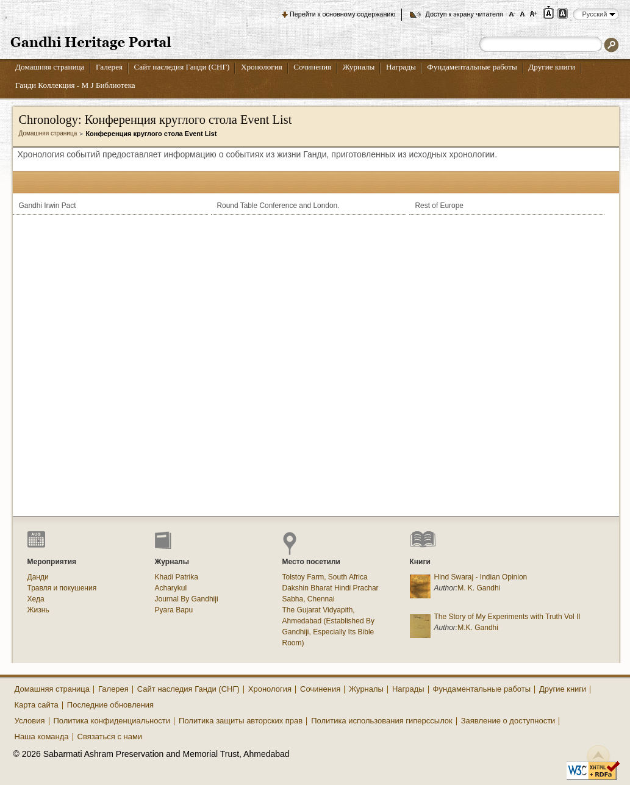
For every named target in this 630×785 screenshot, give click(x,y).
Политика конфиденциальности (112, 720)
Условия (30, 720)
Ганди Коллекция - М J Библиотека (75, 85)
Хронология (261, 66)
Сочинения (312, 66)
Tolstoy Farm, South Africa (325, 577)
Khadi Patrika (176, 577)
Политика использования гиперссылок (382, 720)
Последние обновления (110, 704)
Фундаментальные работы (472, 66)
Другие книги (551, 66)
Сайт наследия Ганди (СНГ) (182, 66)
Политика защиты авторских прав (240, 720)
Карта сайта (37, 704)
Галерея (109, 66)
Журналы (359, 66)
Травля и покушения (62, 588)
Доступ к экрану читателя (464, 14)
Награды (401, 66)
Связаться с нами (110, 736)
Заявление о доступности (508, 720)
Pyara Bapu (174, 610)
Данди (38, 577)
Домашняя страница (49, 66)
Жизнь (38, 610)
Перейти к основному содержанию (342, 14)
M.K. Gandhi (477, 627)
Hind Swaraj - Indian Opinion (481, 577)
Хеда (36, 599)
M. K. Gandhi (478, 588)
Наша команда (42, 736)
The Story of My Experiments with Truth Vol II (507, 616)
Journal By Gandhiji (186, 599)
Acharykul (171, 588)
